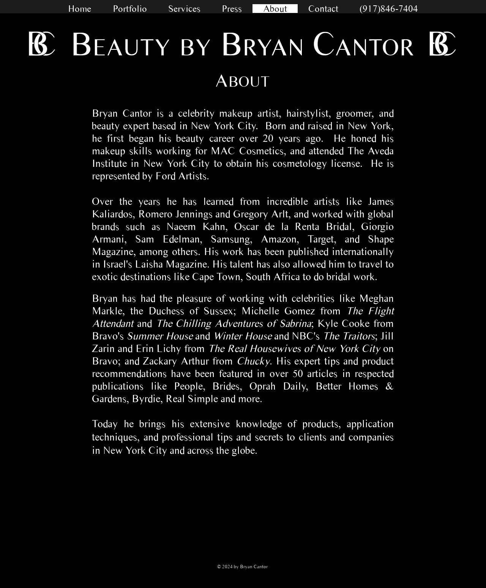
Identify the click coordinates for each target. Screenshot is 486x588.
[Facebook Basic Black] (220, 541)
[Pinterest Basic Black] (266, 541)
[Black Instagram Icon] (251, 541)
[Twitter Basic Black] (236, 541)
